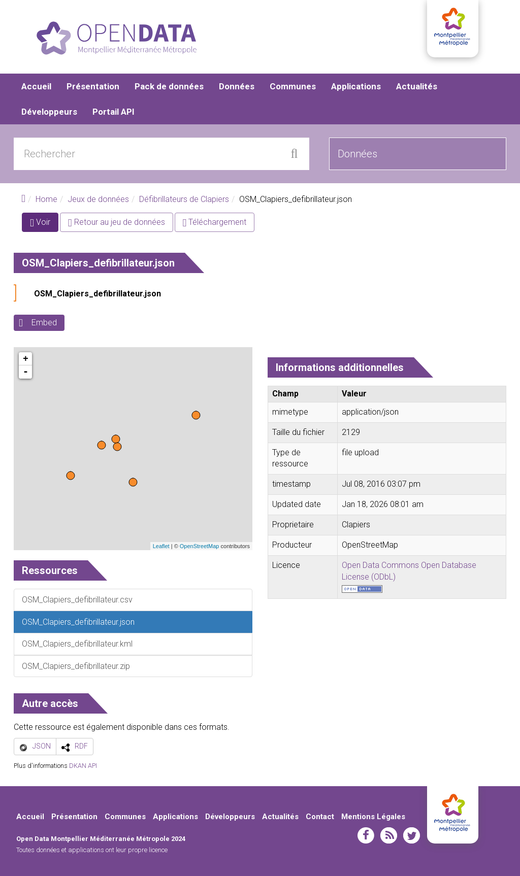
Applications (356, 86)
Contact (320, 816)
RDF (81, 746)
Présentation (93, 86)
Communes (293, 86)
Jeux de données (98, 199)
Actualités (416, 86)
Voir (44, 224)
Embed (44, 323)
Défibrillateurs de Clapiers (184, 199)
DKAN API (83, 765)
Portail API (113, 112)
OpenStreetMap (199, 546)
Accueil (36, 86)
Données (236, 86)
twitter (411, 836)
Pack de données (169, 86)
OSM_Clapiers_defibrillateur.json (97, 294)
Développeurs (49, 112)
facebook (366, 836)
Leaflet (161, 546)
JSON (41, 746)
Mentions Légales (373, 816)
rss (388, 836)
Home (46, 199)
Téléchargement (215, 222)
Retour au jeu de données (116, 222)
